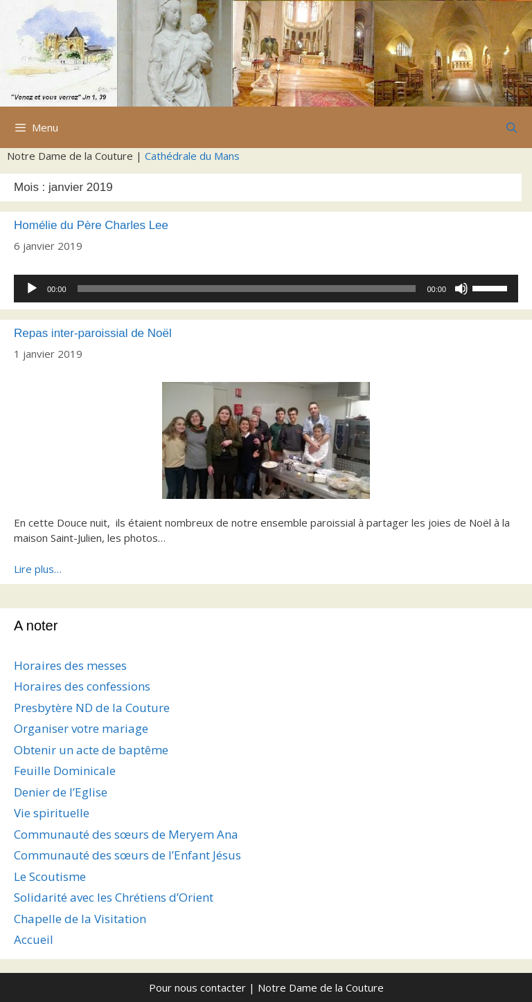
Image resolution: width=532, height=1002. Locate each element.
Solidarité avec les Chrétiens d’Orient (113, 897)
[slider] (247, 288)
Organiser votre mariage (81, 728)
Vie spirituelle (51, 813)
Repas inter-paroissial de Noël (93, 333)
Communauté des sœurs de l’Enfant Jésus (127, 855)
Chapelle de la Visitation (80, 919)
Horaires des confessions (82, 686)
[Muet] (461, 288)
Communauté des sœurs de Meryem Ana (126, 834)
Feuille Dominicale (65, 770)
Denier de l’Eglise (60, 792)
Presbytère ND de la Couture (92, 708)
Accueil (33, 939)
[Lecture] (32, 288)
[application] (266, 288)
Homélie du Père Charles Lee (91, 225)
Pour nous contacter (197, 987)
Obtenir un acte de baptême (91, 750)
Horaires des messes (70, 665)
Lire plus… (38, 569)
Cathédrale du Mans (192, 156)
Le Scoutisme (50, 876)
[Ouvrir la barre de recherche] (511, 127)
